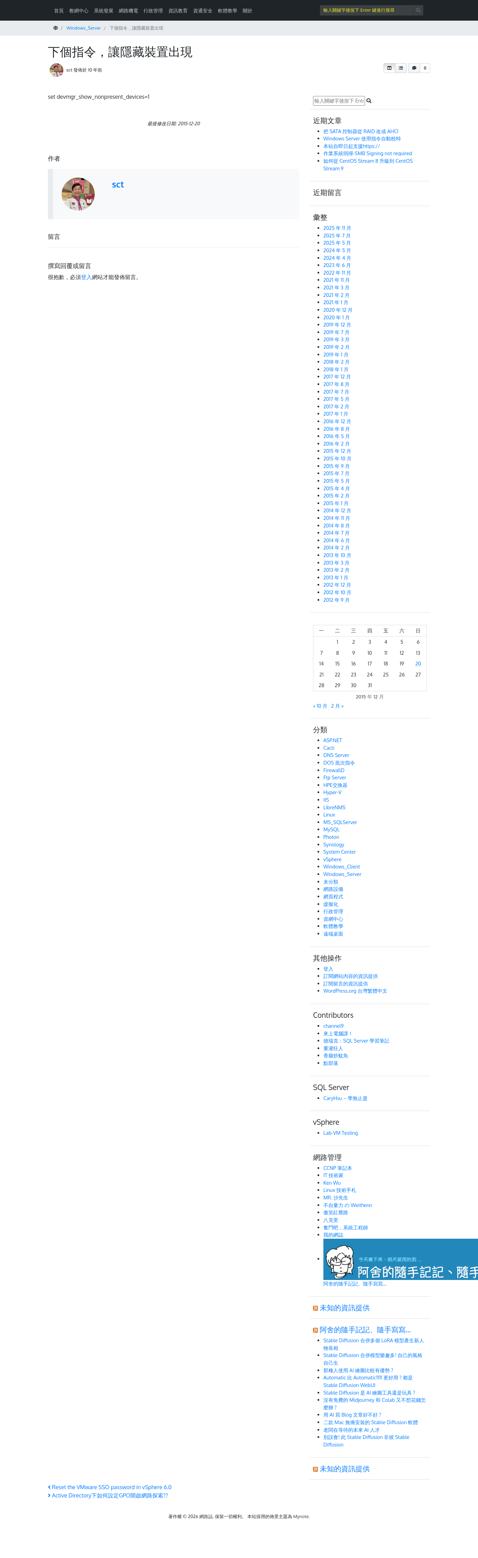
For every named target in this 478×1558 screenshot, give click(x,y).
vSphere (332, 859)
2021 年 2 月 (336, 295)
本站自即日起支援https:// (351, 146)
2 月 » (337, 706)
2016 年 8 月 (336, 429)
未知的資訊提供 (345, 1307)
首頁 (59, 10)
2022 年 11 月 (337, 272)
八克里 (330, 1220)
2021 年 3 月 (336, 287)
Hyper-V (332, 792)
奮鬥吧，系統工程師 (345, 1227)
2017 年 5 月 (336, 399)
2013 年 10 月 (337, 555)
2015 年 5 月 (336, 481)
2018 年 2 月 (336, 362)
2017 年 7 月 (336, 391)
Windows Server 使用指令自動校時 (362, 138)
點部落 (330, 1063)
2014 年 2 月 (336, 547)
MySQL (331, 829)
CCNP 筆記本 (337, 1168)
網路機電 (128, 10)
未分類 (330, 881)
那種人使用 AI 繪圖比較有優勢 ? (358, 1370)
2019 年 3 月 (336, 339)
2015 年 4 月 (336, 488)
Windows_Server (342, 874)
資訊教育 (178, 10)
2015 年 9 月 (336, 466)
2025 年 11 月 (337, 228)
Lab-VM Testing (340, 1133)
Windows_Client (341, 866)
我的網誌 (333, 1234)
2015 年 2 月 (336, 495)
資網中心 (333, 919)
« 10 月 (320, 706)
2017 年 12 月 (337, 376)
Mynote (301, 1516)
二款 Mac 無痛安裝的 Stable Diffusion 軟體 (370, 1422)
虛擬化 (330, 904)
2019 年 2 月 (336, 347)
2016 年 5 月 (336, 436)
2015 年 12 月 (337, 451)
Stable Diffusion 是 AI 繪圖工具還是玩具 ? (369, 1392)
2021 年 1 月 (336, 302)
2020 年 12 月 (338, 310)
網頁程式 (333, 896)
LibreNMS (334, 807)
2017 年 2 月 (336, 406)
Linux (329, 814)
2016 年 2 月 (336, 443)
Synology (333, 844)
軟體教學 (227, 10)
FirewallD (333, 770)
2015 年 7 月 (336, 473)
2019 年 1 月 (336, 354)
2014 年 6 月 (336, 540)
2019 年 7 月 (336, 332)
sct (69, 70)
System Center (339, 852)
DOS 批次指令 (339, 762)
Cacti (328, 748)
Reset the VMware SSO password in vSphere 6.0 (110, 1487)
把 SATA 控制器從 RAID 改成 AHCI (361, 131)
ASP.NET (332, 740)
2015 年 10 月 (337, 458)
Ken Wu (332, 1183)
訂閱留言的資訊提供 (345, 983)
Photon (331, 837)
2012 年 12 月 (337, 584)
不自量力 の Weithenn (347, 1205)
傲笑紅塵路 (335, 1212)
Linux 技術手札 (339, 1190)
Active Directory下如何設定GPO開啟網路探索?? (108, 1495)
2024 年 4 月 (337, 258)
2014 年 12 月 (337, 510)
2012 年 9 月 (336, 600)
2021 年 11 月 (336, 280)
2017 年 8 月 (336, 384)
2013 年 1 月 (336, 577)
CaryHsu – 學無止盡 (345, 1098)
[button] (389, 68)
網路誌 (206, 1516)
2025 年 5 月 (337, 242)
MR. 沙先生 (335, 1197)
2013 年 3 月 (336, 562)
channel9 (333, 1026)
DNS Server (336, 755)
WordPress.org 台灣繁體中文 (355, 991)
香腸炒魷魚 (335, 1055)
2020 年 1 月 (336, 317)
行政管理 (153, 10)
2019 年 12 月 (337, 324)
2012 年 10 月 (337, 592)
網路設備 (333, 889)
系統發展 (103, 10)
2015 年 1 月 (336, 503)
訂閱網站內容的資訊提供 (350, 976)
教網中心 (79, 10)
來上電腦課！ (338, 1033)
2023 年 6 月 (337, 265)
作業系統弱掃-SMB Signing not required (367, 153)
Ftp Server (334, 777)
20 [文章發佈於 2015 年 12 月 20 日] (418, 663)
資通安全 (202, 10)
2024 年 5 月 (337, 250)
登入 (86, 277)
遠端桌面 (333, 933)
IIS (326, 800)
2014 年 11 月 (336, 518)
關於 (247, 10)
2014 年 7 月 (336, 533)
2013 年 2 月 (336, 570)
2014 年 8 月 (336, 525)
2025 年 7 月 (337, 235)
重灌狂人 (333, 1048)
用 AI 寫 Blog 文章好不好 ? (352, 1414)
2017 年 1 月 (335, 413)
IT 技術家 (333, 1175)
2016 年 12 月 (337, 421)
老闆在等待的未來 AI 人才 (351, 1430)
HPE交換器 (335, 785)
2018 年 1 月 (336, 369)
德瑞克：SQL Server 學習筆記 (356, 1040)
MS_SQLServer (340, 822)
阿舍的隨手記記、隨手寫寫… (365, 1329)
